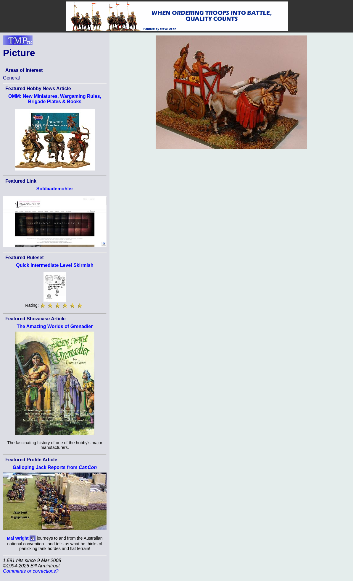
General (11, 77)
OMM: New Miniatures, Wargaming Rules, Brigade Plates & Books (54, 99)
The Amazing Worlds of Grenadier (55, 326)
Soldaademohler (54, 188)
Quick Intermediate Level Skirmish (54, 265)
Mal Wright (17, 537)
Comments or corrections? (31, 571)
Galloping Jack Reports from (55, 467)
